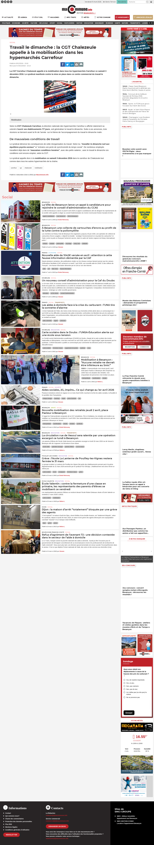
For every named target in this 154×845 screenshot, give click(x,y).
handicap (57, 398)
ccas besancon (61, 216)
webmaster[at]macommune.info (57, 838)
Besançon (46, 202)
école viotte (46, 446)
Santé (53, 407)
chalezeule (28, 168)
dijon (44, 523)
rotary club (77, 243)
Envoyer (129, 713)
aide (44, 269)
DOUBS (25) (46, 278)
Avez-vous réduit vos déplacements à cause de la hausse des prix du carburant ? (136, 672)
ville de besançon (73, 216)
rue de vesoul (80, 446)
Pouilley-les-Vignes (49, 456)
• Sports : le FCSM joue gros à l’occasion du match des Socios (135, 105)
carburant (63, 320)
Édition (80, 13)
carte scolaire (47, 348)
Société (58, 387)
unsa (88, 348)
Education (55, 330)
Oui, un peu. (130, 683)
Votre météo (137, 721)
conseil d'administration (67, 293)
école (54, 472)
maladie (52, 243)
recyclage (68, 243)
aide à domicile (47, 320)
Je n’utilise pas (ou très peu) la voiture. (136, 693)
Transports (59, 302)
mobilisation (39, 168)
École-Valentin (48, 481)
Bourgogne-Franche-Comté (53, 532)
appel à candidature (48, 216)
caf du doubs (54, 293)
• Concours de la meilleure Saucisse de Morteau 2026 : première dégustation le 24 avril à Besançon (134, 97)
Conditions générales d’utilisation (17, 830)
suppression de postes (71, 348)
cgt (21, 168)
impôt (63, 398)
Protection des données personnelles (18, 821)
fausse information (65, 269)
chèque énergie (47, 398)
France (44, 253)
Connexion (144, 347)
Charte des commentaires (14, 819)
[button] (147, 2)
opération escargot (57, 446)
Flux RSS (8, 824)
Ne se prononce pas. (133, 697)
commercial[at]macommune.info (57, 821)
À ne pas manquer (137, 539)
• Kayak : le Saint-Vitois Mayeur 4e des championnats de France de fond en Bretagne (136, 111)
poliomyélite (60, 243)
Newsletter (11, 835)
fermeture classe (58, 348)
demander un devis (57, 826)
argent (56, 320)
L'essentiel (137, 82)
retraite (105, 378)
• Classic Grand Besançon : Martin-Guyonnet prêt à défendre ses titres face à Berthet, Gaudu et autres (136, 88)
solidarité (84, 243)
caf (49, 269)
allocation (45, 293)
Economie (52, 253)
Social (12, 42)
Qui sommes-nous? (12, 816)
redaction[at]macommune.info (56, 815)
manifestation (96, 378)
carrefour (14, 168)
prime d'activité (72, 398)
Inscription (130, 347)
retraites (72, 423)
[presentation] (122, 551)
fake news (55, 269)
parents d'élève (69, 446)
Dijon (44, 507)
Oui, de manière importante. (135, 680)
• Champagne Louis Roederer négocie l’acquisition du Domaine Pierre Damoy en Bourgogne (136, 119)
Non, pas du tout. (132, 689)
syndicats (79, 423)
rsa (79, 398)
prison (55, 523)
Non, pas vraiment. (132, 686)
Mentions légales (11, 827)
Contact (8, 813)
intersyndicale (86, 378)
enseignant (62, 472)
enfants (45, 243)
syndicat (82, 348)
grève (80, 472)
